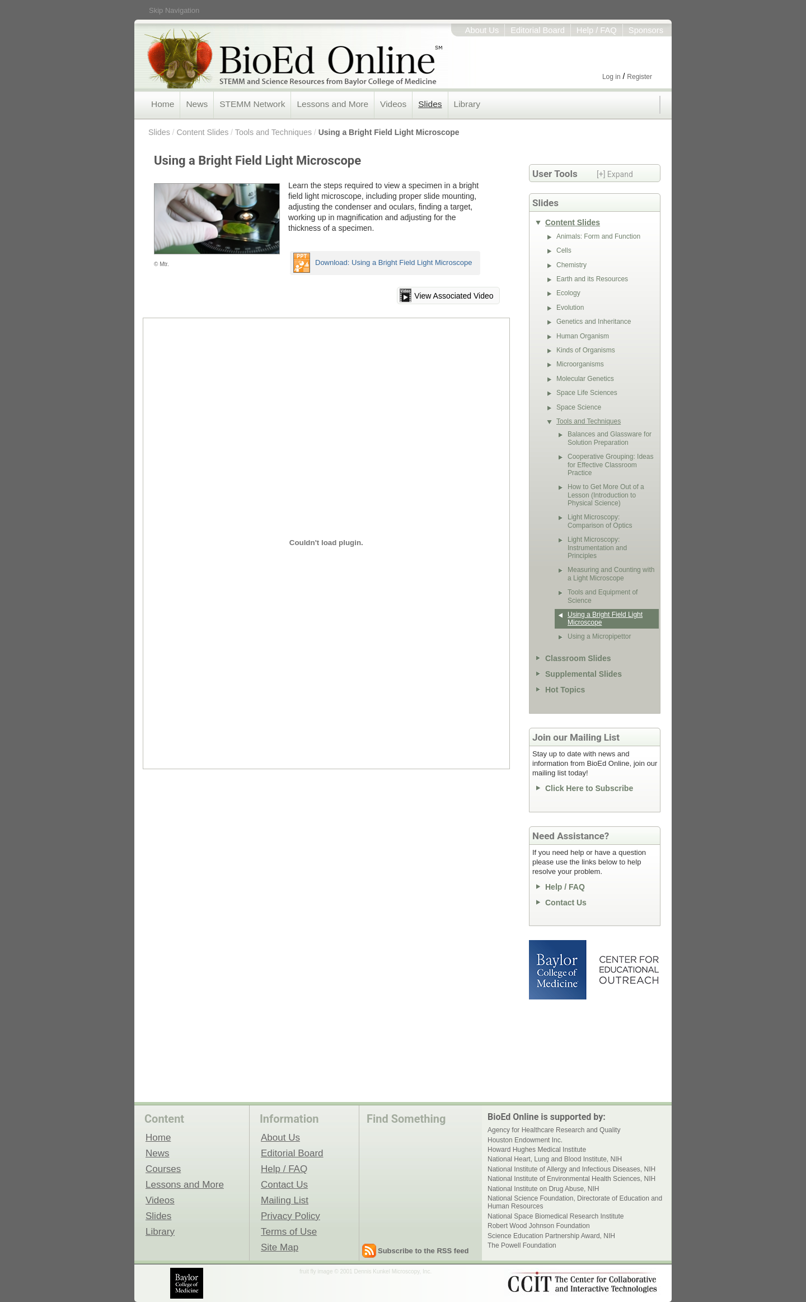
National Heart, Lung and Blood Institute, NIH (555, 1159)
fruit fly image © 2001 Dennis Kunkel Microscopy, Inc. (365, 1271)
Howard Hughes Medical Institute (537, 1150)
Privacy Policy (290, 1216)
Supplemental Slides (583, 673)
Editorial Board (537, 30)
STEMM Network (252, 104)
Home (162, 104)
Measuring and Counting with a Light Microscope (611, 574)
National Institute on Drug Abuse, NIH (543, 1189)
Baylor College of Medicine (558, 969)
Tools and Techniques (273, 132)
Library (467, 104)
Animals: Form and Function (598, 236)
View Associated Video (453, 295)
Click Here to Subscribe (589, 788)
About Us (482, 30)
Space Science (578, 407)
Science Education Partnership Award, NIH (551, 1236)
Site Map (279, 1247)
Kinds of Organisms (585, 350)
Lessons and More (332, 104)
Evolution (570, 307)
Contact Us (566, 902)
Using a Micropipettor (599, 636)
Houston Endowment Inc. (525, 1140)
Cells (563, 250)
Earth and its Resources (592, 279)
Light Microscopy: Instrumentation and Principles (597, 548)
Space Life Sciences (586, 393)
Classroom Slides (578, 658)
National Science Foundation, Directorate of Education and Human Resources (575, 1202)
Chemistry (571, 265)
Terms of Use (289, 1231)
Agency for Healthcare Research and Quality (554, 1130)
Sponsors (646, 30)
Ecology (568, 293)
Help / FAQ (597, 30)
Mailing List (284, 1200)
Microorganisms (580, 364)
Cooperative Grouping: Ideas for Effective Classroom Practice (610, 465)
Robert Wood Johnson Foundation (539, 1226)
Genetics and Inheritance (593, 322)
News (197, 104)
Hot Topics (565, 689)
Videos (393, 104)
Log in (611, 77)
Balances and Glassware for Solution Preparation (610, 438)
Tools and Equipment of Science (603, 596)
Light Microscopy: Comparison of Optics (600, 521)
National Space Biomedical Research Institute (556, 1216)
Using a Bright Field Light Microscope (389, 132)
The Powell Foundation (522, 1245)
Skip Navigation (174, 10)
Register (639, 77)
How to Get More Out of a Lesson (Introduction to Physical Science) (606, 495)
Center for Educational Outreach (628, 969)
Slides (430, 104)
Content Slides (202, 132)
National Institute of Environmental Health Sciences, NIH (571, 1179)
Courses (163, 1169)
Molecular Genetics (585, 379)
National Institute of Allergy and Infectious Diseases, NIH (571, 1169)
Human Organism (582, 336)
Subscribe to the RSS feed (423, 1251)
